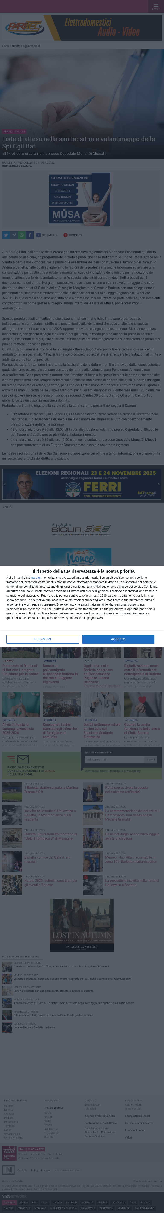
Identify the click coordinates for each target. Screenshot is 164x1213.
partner (36, 577)
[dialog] (82, 606)
